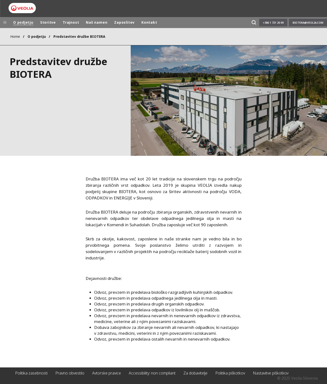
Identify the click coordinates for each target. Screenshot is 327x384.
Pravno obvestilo (69, 373)
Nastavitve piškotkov (270, 373)
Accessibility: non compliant (152, 373)
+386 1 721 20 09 (273, 22)
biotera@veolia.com (308, 22)
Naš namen (96, 22)
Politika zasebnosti (31, 373)
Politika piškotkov (230, 373)
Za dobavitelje (195, 373)
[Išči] (254, 22)
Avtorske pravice (106, 373)
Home (15, 36)
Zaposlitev (124, 22)
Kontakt (149, 22)
